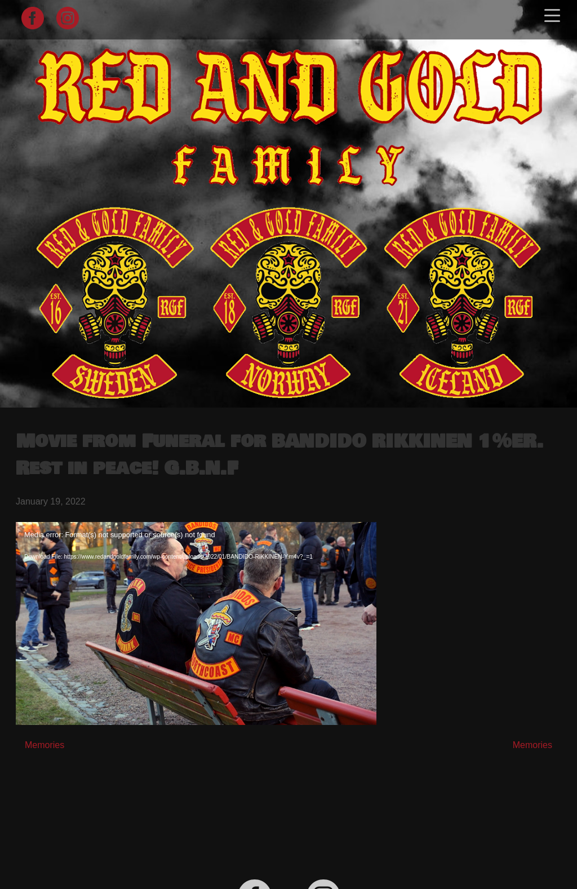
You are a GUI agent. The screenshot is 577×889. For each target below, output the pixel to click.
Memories (44, 745)
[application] (196, 623)
